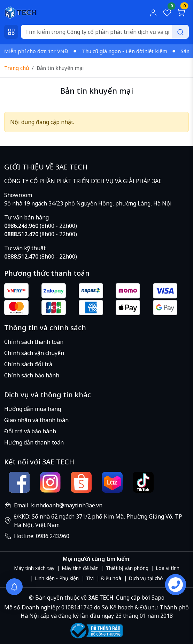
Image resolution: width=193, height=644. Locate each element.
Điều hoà (111, 578)
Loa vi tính (167, 568)
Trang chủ (16, 67)
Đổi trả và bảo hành (30, 431)
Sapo (157, 597)
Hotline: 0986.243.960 (41, 536)
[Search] (105, 32)
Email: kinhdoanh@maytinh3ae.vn (58, 505)
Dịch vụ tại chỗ (146, 578)
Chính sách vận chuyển (34, 353)
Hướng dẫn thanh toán (34, 442)
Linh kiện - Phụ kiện (57, 578)
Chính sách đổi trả (28, 364)
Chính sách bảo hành (31, 375)
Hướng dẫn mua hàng (32, 409)
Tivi (90, 578)
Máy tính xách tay (34, 568)
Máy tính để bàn (80, 568)
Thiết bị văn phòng (127, 568)
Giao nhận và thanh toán (36, 420)
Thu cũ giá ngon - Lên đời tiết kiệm (127, 51)
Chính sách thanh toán (33, 342)
